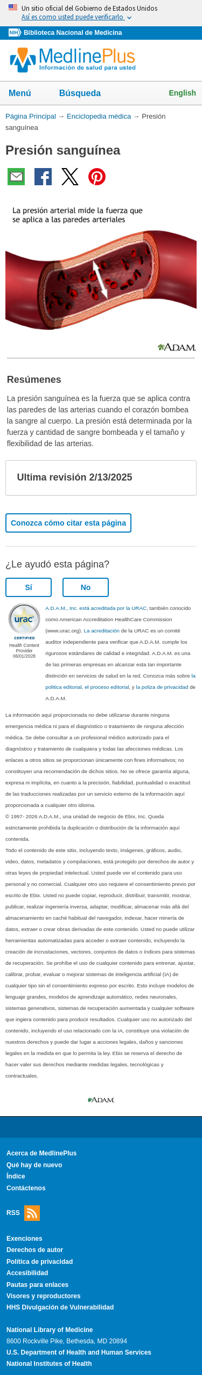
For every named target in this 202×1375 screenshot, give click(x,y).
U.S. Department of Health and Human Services (78, 1352)
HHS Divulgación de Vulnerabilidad (60, 1307)
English (182, 93)
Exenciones (24, 1238)
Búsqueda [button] (87, 94)
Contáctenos (26, 1188)
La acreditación (102, 631)
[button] (179, 478)
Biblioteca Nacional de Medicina (73, 33)
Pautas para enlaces (37, 1285)
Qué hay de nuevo (34, 1165)
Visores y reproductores (43, 1296)
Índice (15, 1176)
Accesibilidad (27, 1273)
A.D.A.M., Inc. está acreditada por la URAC (96, 608)
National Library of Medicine (49, 1330)
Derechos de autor (34, 1250)
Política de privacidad (39, 1261)
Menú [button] (27, 94)
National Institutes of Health (49, 1363)
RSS (23, 1213)
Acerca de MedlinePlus (41, 1153)
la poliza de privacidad (162, 687)
